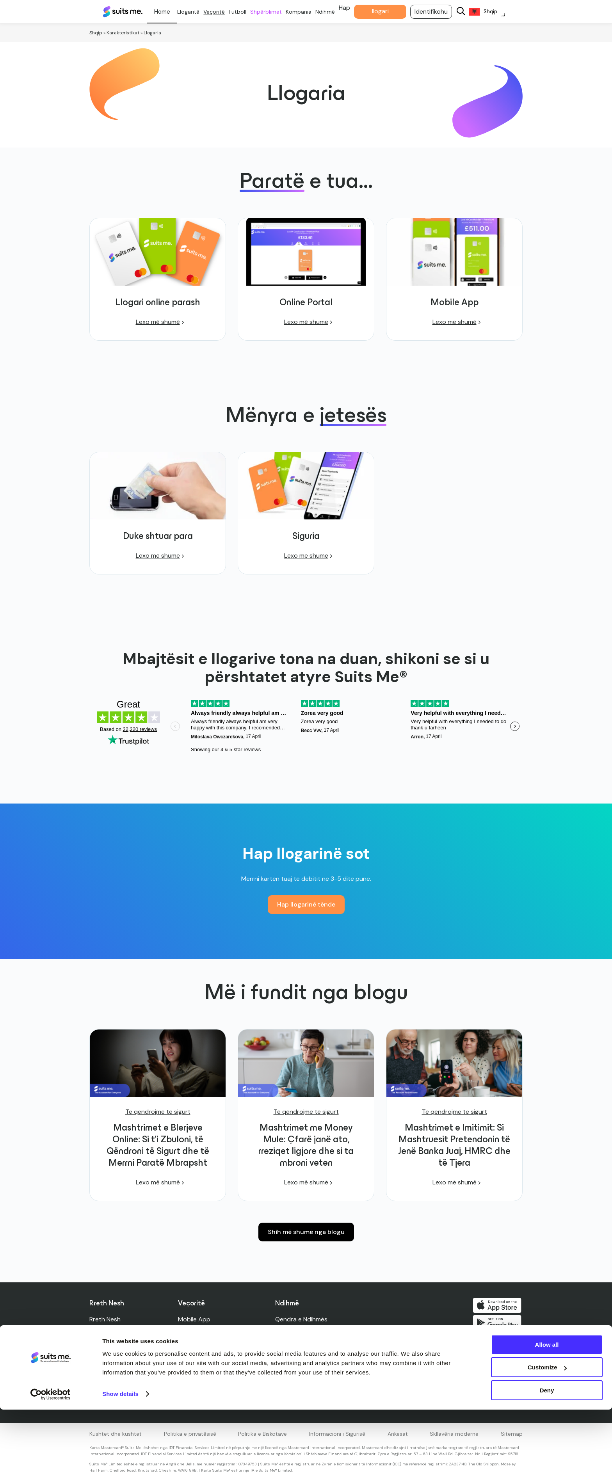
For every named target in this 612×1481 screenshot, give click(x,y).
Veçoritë (220, 11)
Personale (168, 11)
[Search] (467, 12)
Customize (547, 1439)
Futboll (243, 11)
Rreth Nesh (105, 1319)
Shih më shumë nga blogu (306, 1232)
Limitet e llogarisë (301, 1354)
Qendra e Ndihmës (302, 1319)
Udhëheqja (104, 1354)
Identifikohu (437, 11)
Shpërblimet (272, 11)
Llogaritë (194, 11)
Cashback (192, 1366)
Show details (120, 1465)
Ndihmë (331, 11)
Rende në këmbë (201, 1354)
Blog (95, 1331)
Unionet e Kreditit (203, 1378)
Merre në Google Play (498, 1324)
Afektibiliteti (293, 1389)
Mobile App (194, 1319)
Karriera (100, 1366)
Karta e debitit (199, 1343)
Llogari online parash (207, 1331)
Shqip (95, 33)
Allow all (547, 1416)
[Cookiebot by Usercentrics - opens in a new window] (50, 1466)
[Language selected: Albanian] (493, 12)
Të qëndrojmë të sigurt (157, 1112)
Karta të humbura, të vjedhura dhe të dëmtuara (343, 1366)
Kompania (304, 11)
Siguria (285, 1343)
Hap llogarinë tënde (306, 904)
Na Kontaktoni (296, 1331)
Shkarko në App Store (498, 1305)
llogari (386, 11)
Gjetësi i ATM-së (299, 1378)
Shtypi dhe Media (114, 1343)
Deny (547, 1461)
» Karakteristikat (121, 33)
